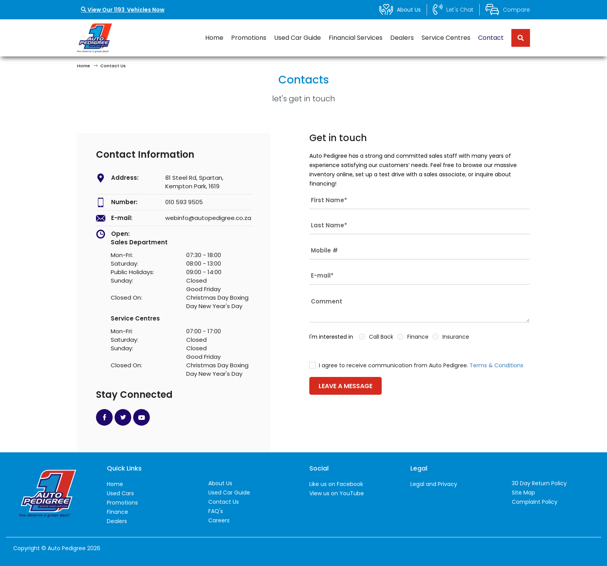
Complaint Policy (534, 502)
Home (214, 37)
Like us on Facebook (336, 484)
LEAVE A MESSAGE (345, 386)
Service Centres (446, 37)
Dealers (402, 37)
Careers (219, 520)
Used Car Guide (297, 37)
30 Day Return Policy (539, 483)
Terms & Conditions (496, 365)
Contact (491, 37)
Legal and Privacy (433, 484)
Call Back (381, 337)
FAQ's (215, 511)
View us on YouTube (336, 493)
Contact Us (223, 502)
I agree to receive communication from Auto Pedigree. (416, 365)
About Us (220, 483)
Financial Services (355, 37)
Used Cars (120, 493)
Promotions (248, 37)
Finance (418, 337)
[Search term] (517, 38)
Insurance (455, 337)
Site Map (523, 492)
